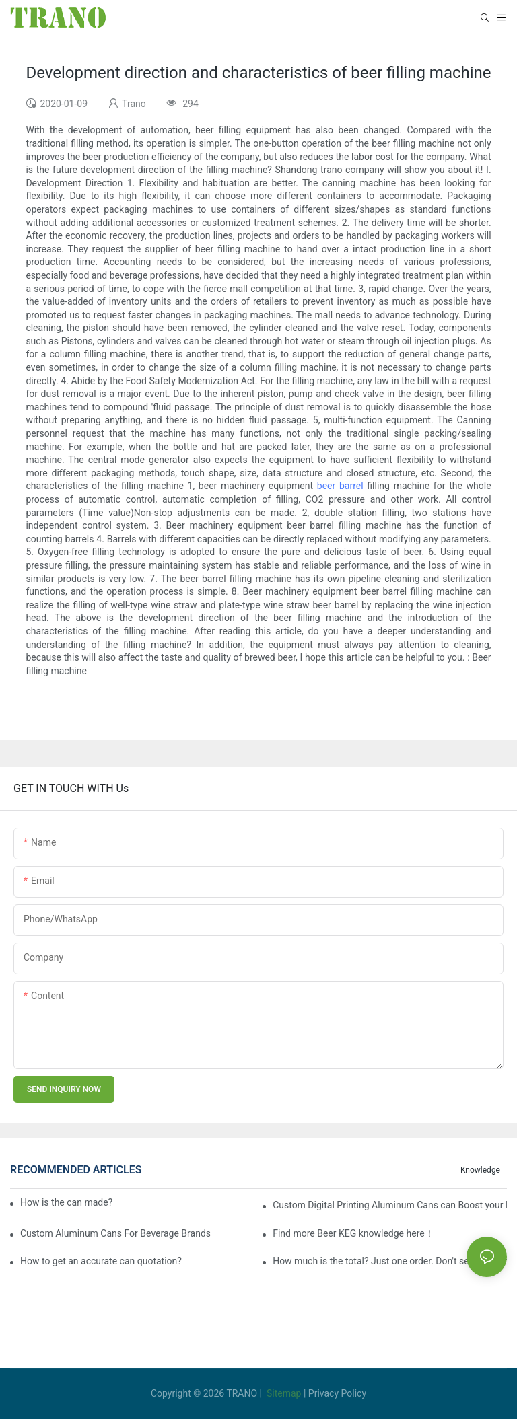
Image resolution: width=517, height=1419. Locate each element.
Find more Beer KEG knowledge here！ (353, 1233)
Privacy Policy (337, 1393)
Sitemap (284, 1393)
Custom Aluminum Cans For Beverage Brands (115, 1233)
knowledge (480, 1170)
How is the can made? (72, 1202)
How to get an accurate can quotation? (101, 1261)
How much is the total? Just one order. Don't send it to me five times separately (390, 1261)
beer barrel (340, 485)
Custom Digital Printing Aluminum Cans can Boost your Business (390, 1205)
